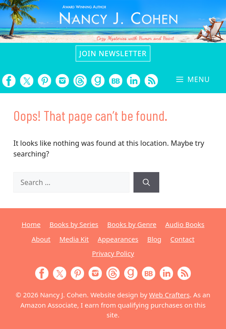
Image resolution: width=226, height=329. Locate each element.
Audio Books (185, 224)
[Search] (146, 182)
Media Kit (74, 238)
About (41, 238)
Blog (154, 238)
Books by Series (73, 224)
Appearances (118, 238)
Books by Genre (131, 224)
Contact (182, 238)
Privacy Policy (113, 253)
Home (30, 224)
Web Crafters (169, 294)
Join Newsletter (112, 53)
